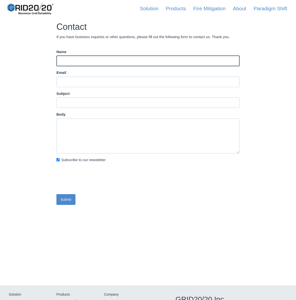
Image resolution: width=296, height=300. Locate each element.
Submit (66, 199)
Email (61, 72)
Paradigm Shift (270, 8)
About (239, 8)
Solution (149, 8)
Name (61, 52)
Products (176, 8)
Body (61, 114)
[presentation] (93, 180)
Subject (63, 93)
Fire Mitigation (209, 8)
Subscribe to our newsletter (81, 160)
